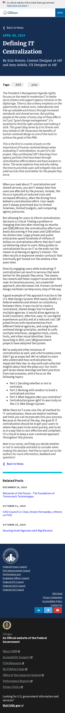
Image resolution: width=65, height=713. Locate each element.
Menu (60, 12)
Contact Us (56, 605)
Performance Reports (16, 681)
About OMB (10, 651)
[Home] (29, 12)
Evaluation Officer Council (16, 578)
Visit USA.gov (12, 705)
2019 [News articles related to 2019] (18, 85)
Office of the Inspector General (22, 675)
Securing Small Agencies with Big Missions (28, 530)
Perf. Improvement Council (16, 570)
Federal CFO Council (13, 581)
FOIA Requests (12, 663)
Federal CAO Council (13, 589)
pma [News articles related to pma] (34, 85)
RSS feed (57, 593)
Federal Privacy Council (15, 566)
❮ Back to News (13, 28)
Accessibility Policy (52, 601)
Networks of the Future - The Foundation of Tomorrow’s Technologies (29, 494)
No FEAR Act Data (13, 669)
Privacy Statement (52, 597)
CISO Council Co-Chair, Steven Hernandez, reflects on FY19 (32, 513)
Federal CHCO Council (14, 585)
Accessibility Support (16, 657)
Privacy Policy (11, 687)
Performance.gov (12, 574)
